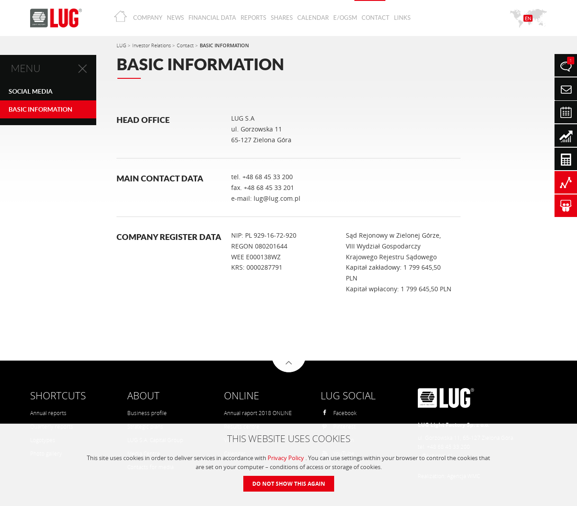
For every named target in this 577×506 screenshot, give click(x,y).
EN (528, 18)
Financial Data (212, 18)
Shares (282, 18)
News (175, 18)
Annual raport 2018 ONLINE (258, 413)
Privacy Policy (286, 458)
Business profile (147, 413)
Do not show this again (288, 484)
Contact (375, 18)
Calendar (313, 18)
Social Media (31, 91)
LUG (122, 45)
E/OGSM (345, 18)
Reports (253, 18)
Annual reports (48, 413)
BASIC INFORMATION (40, 109)
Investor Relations (152, 45)
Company (147, 18)
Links (402, 18)
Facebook (339, 413)
